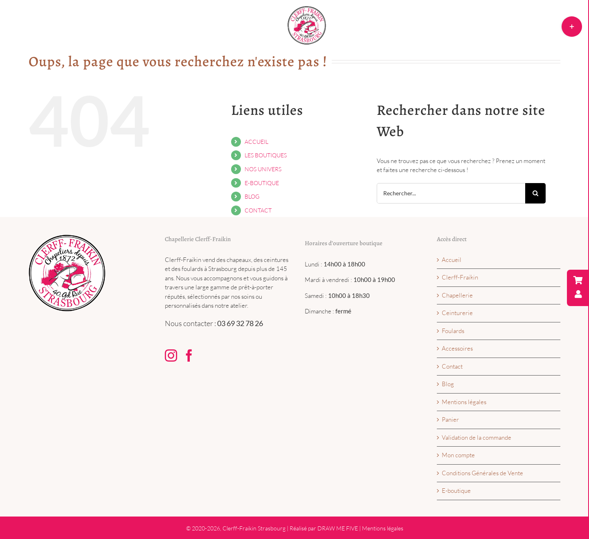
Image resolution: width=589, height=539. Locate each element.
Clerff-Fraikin (460, 277)
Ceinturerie (457, 313)
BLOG (252, 196)
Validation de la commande (476, 437)
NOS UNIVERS (263, 169)
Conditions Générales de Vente (482, 473)
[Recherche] (535, 193)
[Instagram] (171, 355)
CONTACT (258, 210)
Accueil (451, 260)
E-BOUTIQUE (262, 182)
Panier (450, 419)
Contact (452, 366)
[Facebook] (189, 355)
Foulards (453, 331)
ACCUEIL (256, 141)
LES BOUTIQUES (266, 155)
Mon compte (458, 455)
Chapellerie (457, 295)
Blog (448, 384)
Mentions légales (464, 402)
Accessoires (457, 348)
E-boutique (456, 490)
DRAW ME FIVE (337, 528)
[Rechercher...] (451, 193)
